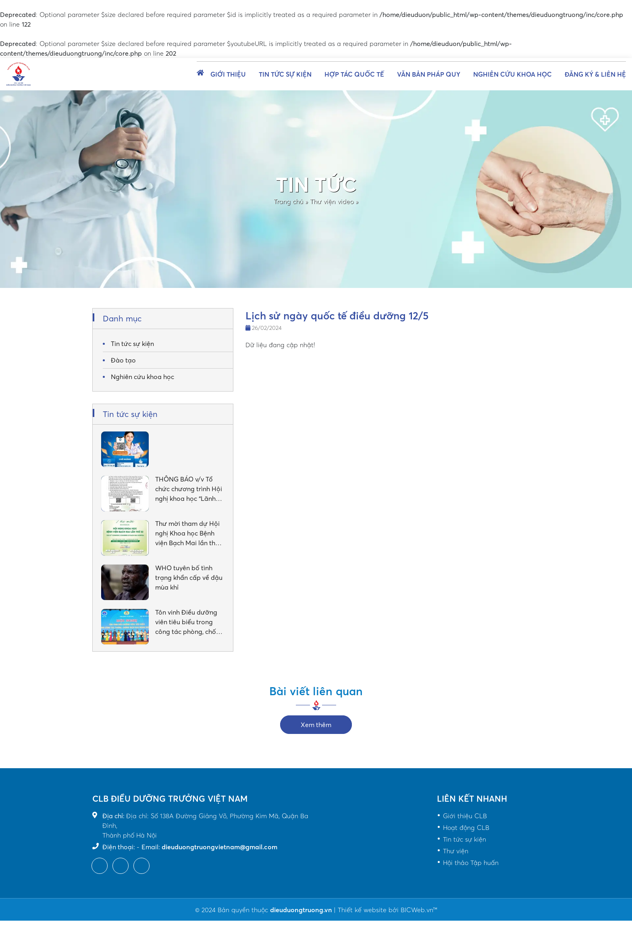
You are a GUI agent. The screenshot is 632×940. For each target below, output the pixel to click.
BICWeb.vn (417, 910)
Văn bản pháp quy (428, 74)
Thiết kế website (362, 910)
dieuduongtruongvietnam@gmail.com (219, 847)
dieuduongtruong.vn (302, 910)
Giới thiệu (228, 74)
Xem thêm (316, 725)
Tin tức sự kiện (285, 74)
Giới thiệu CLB (465, 816)
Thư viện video (331, 201)
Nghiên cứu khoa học (512, 74)
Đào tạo (123, 360)
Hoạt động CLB (466, 827)
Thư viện (455, 851)
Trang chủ (288, 201)
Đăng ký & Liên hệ (595, 74)
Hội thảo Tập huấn (471, 863)
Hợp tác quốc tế (354, 74)
